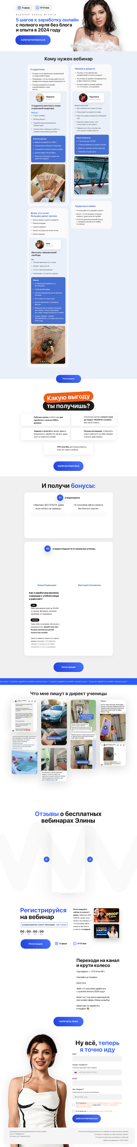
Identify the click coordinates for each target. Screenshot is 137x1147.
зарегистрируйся (68, 466)
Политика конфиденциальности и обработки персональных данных (103, 1131)
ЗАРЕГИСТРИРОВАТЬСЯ (86, 1119)
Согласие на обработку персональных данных (111, 1134)
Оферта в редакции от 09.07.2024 (115, 1140)
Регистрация (68, 379)
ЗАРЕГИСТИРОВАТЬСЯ (33, 40)
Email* (74, 1078)
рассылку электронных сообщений (99, 1111)
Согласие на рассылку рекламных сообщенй (112, 1137)
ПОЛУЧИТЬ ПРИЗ (68, 1021)
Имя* (74, 1054)
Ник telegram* (78, 1089)
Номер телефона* (80, 1065)
